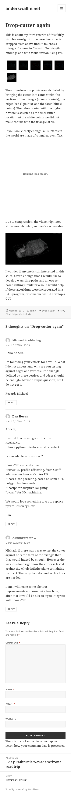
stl (25, 314)
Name (10, 689)
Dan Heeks (20, 416)
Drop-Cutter (48, 310)
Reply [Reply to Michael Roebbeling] (11, 402)
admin (33, 310)
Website (10, 718)
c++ (62, 310)
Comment (12, 642)
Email (10, 704)
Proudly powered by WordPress (22, 789)
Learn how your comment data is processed (35, 745)
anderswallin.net (23, 8)
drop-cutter (17, 314)
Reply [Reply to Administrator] (11, 609)
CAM (8, 314)
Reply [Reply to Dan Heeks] (11, 523)
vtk (60, 53)
